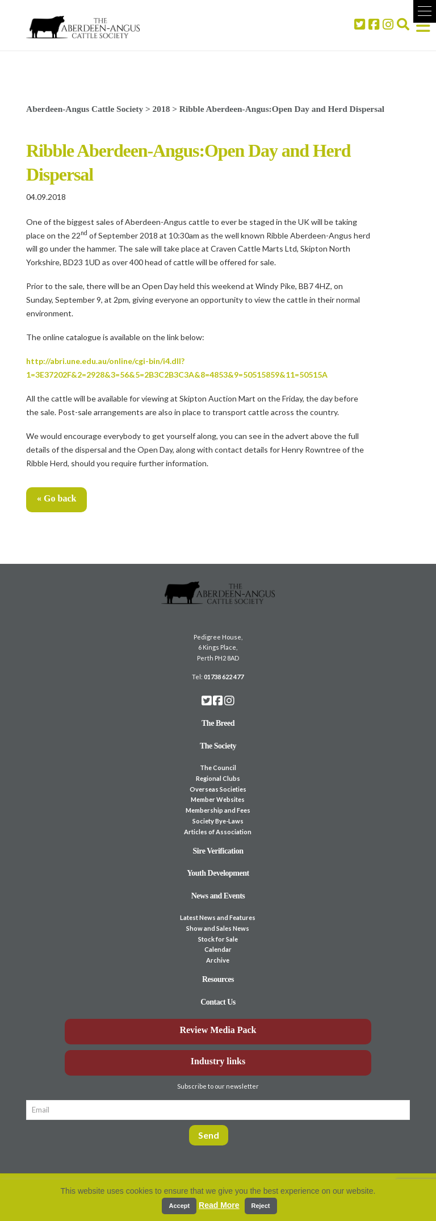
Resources (218, 979)
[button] (424, 11)
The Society (218, 746)
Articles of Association (217, 831)
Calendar (218, 949)
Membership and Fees (218, 810)
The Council (218, 767)
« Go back (56, 498)
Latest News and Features (217, 917)
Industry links (218, 1061)
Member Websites (218, 799)
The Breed (218, 723)
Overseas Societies (218, 789)
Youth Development (218, 873)
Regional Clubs (218, 778)
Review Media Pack (217, 1030)
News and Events (218, 896)
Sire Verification (217, 851)
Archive (217, 960)
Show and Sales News (217, 928)
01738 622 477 (224, 676)
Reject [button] (260, 1205)
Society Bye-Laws (218, 821)
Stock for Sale (218, 939)
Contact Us (218, 1002)
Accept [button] (179, 1205)
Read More (219, 1205)
